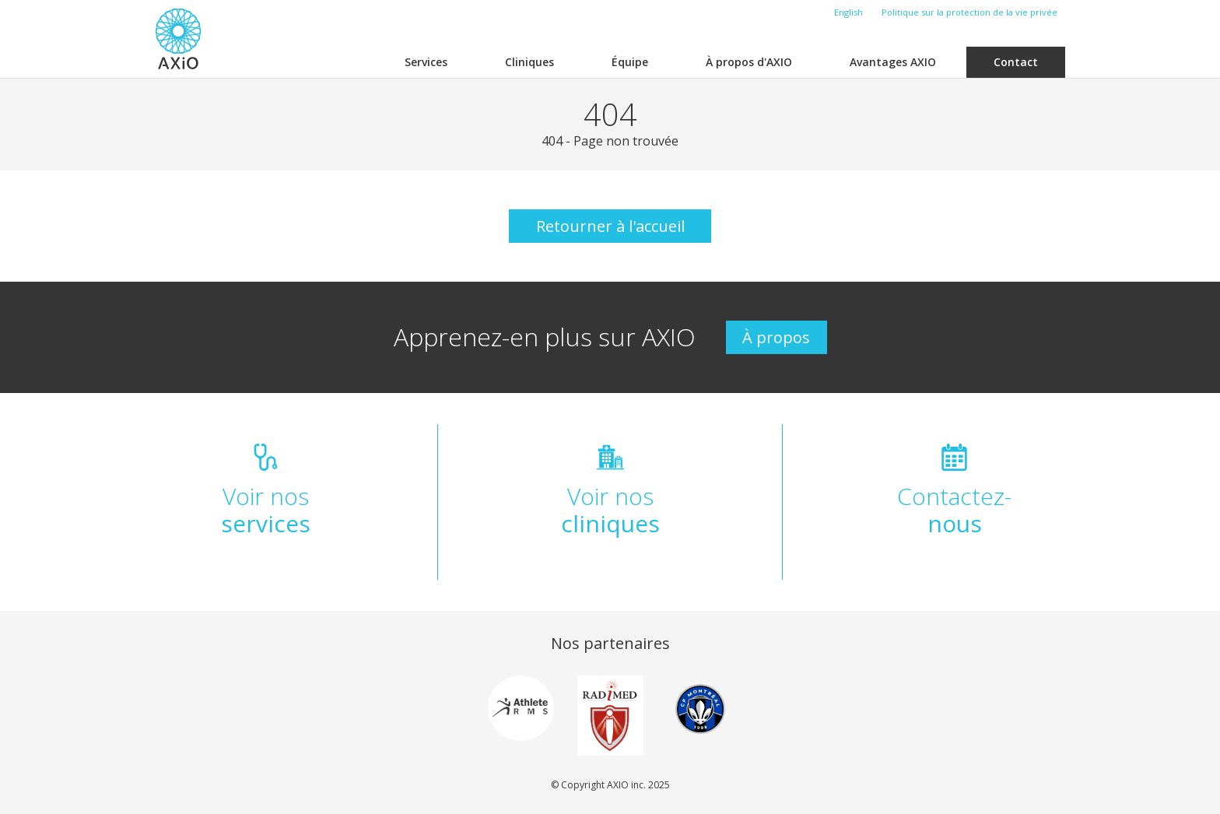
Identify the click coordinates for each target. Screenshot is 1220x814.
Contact (1016, 61)
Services (426, 61)
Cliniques (529, 61)
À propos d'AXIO (749, 61)
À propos (776, 337)
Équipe (630, 61)
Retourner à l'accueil (610, 226)
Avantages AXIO (893, 61)
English (848, 12)
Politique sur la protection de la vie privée (969, 12)
